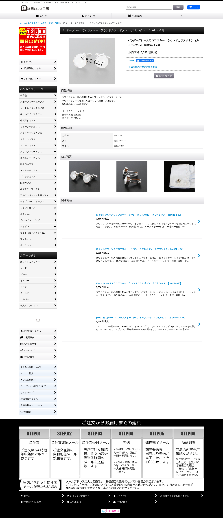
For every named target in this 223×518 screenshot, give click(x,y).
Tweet (132, 60)
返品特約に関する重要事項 (143, 67)
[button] (181, 16)
